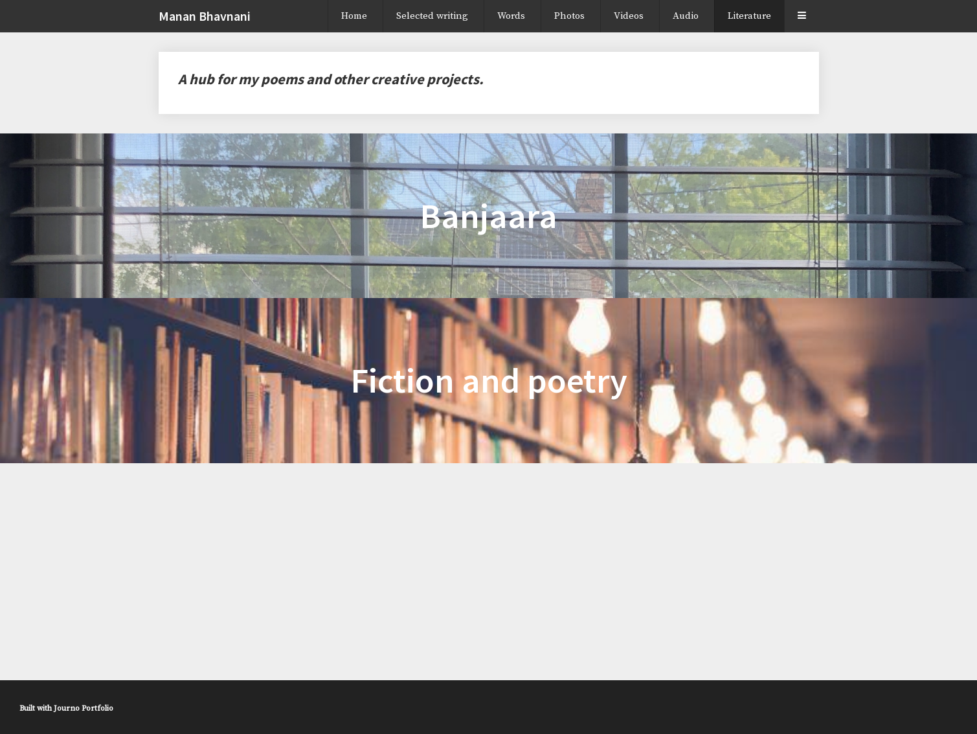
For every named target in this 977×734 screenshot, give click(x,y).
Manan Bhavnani (205, 16)
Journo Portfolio (83, 708)
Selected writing (432, 16)
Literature (749, 16)
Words (511, 16)
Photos (569, 16)
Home (354, 16)
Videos (629, 16)
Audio (686, 16)
